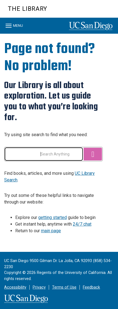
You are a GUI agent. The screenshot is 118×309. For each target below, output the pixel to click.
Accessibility (15, 287)
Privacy (39, 287)
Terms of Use (64, 287)
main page (51, 230)
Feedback (91, 287)
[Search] (92, 154)
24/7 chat (82, 224)
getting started (52, 217)
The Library (27, 8)
